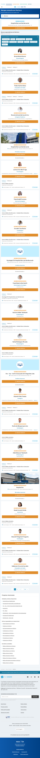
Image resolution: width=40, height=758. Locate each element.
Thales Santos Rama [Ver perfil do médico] (20, 85)
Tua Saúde (3, 4)
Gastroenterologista (20, 39)
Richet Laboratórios (24, 754)
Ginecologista (5, 41)
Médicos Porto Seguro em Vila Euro (9, 658)
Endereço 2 (9, 67)
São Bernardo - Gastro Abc (8, 617)
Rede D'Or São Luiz (15, 752)
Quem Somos (3, 704)
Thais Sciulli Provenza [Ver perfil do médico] (20, 199)
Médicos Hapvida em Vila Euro (8, 655)
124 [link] (25, 589)
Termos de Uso (23, 709)
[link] (28, 589)
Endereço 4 (20, 96)
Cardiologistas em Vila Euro (8, 630)
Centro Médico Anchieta (7, 183)
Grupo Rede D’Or (26, 734)
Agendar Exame (16, 4)
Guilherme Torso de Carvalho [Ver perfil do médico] (20, 566)
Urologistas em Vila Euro (7, 640)
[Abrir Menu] (2, 7)
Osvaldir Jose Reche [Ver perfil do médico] (20, 228)
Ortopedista (20, 41)
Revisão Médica (24, 706)
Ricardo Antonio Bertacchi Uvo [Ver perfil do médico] (20, 115)
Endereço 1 (4, 67)
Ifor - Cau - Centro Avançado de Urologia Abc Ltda (12, 606)
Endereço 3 (15, 67)
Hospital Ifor (5, 608)
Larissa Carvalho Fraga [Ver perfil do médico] (20, 169)
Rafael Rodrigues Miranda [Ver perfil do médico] (20, 342)
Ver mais (5, 44)
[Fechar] (38, 37)
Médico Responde (23, 4)
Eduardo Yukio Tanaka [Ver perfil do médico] (20, 396)
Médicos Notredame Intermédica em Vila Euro (11, 660)
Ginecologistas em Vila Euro (8, 633)
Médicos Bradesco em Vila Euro (9, 650)
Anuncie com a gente (5, 712)
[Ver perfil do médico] (20, 50)
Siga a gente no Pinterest (38, 677)
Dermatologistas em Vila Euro (8, 635)
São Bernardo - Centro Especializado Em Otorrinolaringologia (14, 613)
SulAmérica (15, 754)
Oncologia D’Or (24, 752)
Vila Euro (14, 669)
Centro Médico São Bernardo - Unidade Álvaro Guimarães (15, 70)
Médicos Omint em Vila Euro (8, 662)
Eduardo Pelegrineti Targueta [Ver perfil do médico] (20, 537)
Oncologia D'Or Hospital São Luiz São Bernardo (13, 297)
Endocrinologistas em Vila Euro (9, 623)
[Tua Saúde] (6, 677)
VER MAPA (34, 73)
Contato (22, 712)
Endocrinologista (6, 39)
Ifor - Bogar (5, 610)
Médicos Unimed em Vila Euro (8, 648)
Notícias (29, 4)
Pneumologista (34, 41)
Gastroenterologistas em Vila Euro (9, 628)
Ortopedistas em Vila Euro (8, 638)
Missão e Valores (24, 704)
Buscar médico (9, 4)
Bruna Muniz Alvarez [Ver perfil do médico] (20, 56)
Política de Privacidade (5, 709)
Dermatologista (13, 41)
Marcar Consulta (8, 669)
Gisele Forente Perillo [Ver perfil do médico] (20, 510)
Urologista (27, 41)
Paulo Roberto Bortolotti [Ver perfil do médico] (20, 283)
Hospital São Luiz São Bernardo (20, 23)
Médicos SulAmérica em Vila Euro (9, 646)
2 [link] (17, 589)
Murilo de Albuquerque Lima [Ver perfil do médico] (20, 426)
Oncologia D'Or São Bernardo (8, 615)
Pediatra (12, 39)
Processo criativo (4, 706)
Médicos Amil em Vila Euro (8, 653)
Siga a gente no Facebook (34, 677)
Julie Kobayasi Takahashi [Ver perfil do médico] (20, 453)
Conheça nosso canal (27, 677)
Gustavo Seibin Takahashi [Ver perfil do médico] (20, 312)
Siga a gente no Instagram (31, 677)
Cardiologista (29, 39)
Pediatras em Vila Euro (7, 626)
